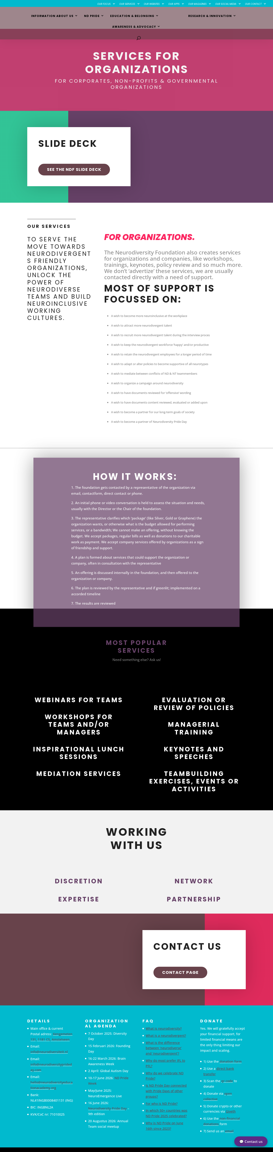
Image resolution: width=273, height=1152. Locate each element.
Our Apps (174, 4)
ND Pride (69, 16)
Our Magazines (197, 4)
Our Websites (152, 4)
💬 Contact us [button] (250, 1141)
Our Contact (253, 4)
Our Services (127, 4)
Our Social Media (225, 4)
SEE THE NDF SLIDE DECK (74, 169)
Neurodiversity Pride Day (107, 1108)
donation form (231, 1061)
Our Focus (104, 4)
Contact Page (180, 972)
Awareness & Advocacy (238, 16)
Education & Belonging (109, 16)
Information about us (29, 16)
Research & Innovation (184, 16)
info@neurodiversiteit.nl (49, 1052)
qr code (227, 1081)
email (229, 1131)
